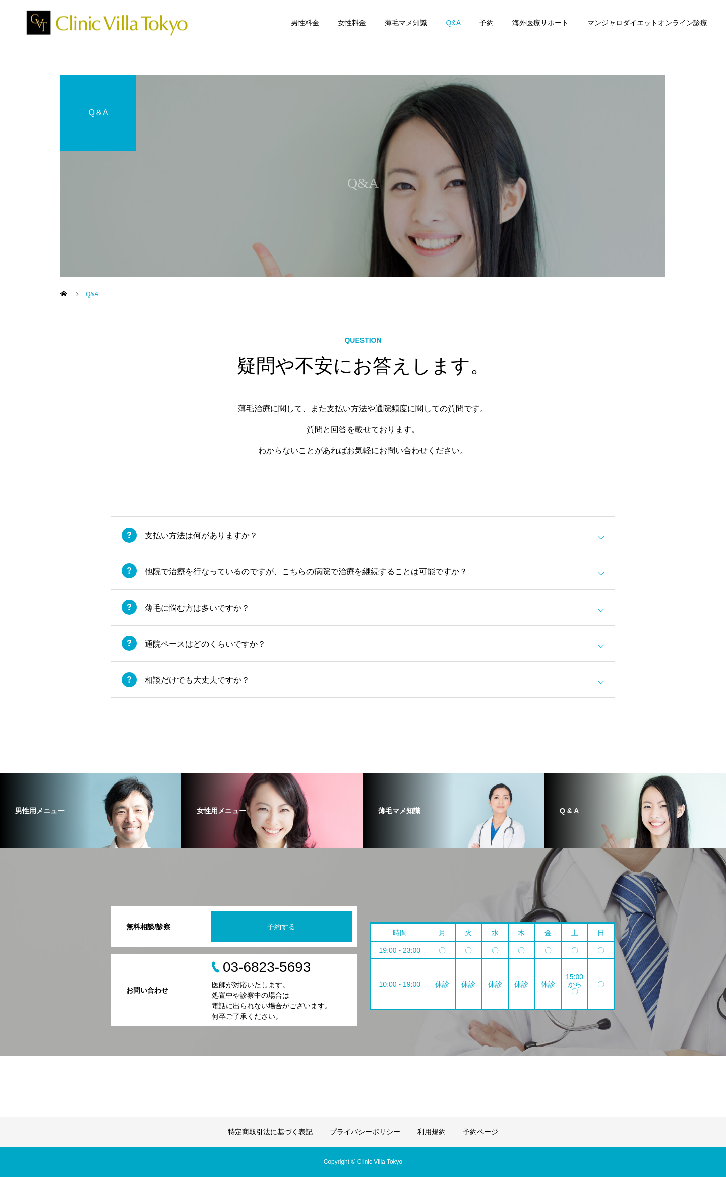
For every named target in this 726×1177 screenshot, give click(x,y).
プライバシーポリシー (365, 1132)
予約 (486, 23)
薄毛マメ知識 (406, 23)
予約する (281, 927)
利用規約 (431, 1132)
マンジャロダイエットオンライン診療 (647, 23)
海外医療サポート (540, 23)
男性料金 (305, 23)
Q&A (453, 23)
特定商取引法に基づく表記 (270, 1132)
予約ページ (480, 1132)
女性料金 (352, 23)
